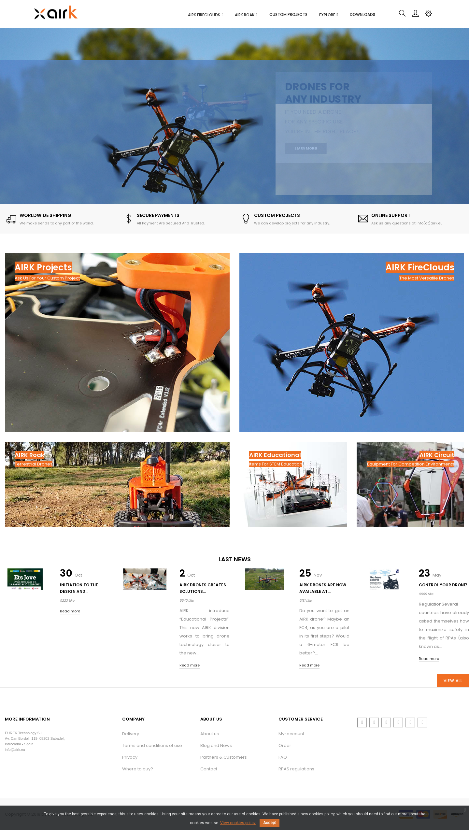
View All (453, 680)
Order (284, 745)
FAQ (282, 757)
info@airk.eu (15, 749)
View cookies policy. (238, 823)
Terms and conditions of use (152, 745)
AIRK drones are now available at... (322, 588)
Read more (70, 611)
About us (209, 734)
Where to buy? (137, 769)
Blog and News (216, 745)
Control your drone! (443, 585)
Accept (269, 823)
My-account (291, 734)
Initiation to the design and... (79, 588)
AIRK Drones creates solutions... (202, 588)
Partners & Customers (223, 757)
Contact (208, 769)
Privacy (129, 757)
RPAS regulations (296, 769)
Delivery (130, 734)
